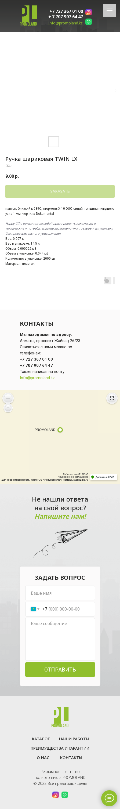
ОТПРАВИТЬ (60, 669)
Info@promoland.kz (65, 23)
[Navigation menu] (109, 10)
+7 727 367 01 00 (66, 11)
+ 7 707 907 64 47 (65, 17)
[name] (60, 593)
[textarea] (60, 639)
